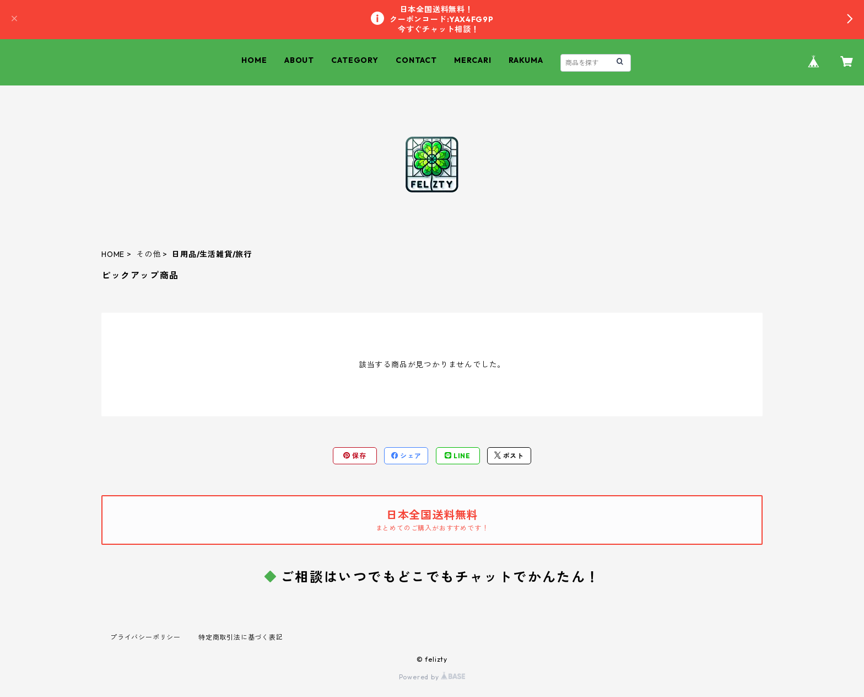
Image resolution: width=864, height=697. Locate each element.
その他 (148, 254)
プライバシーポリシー (145, 637)
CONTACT (416, 60)
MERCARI (473, 60)
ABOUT (299, 60)
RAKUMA (526, 60)
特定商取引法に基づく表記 (240, 637)
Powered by (432, 677)
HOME (254, 60)
